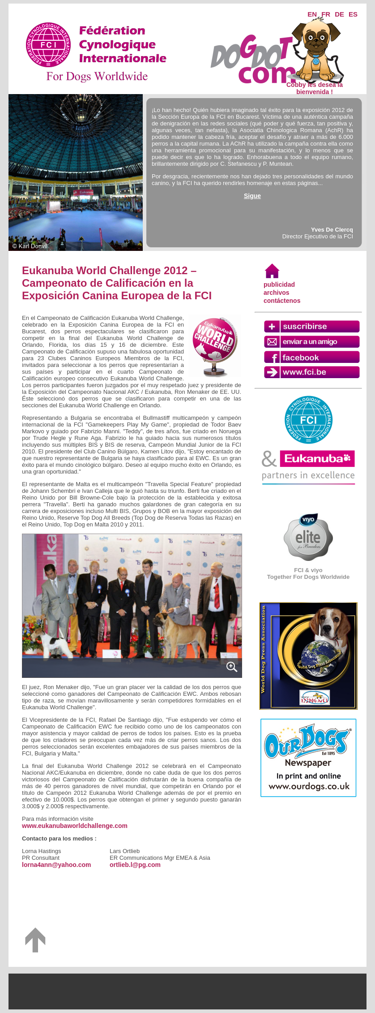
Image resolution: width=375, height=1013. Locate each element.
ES (353, 14)
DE (339, 14)
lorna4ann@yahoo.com (56, 864)
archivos (277, 292)
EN (312, 14)
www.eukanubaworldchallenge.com (75, 825)
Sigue (252, 195)
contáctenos (282, 300)
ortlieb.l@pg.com (135, 864)
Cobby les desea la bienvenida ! (314, 85)
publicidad (279, 284)
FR (325, 14)
